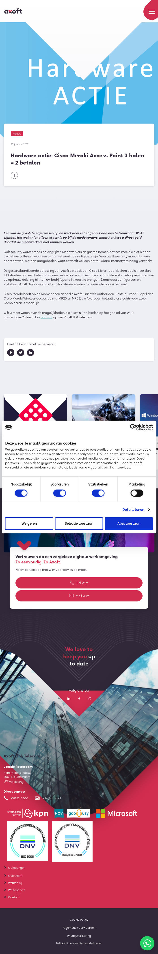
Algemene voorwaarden (79, 927)
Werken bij (15, 883)
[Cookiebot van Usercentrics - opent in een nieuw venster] (133, 427)
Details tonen (133, 509)
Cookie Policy (79, 919)
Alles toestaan (128, 523)
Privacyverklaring (79, 935)
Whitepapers (16, 890)
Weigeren (29, 523)
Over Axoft (15, 875)
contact (46, 319)
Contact (13, 897)
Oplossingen (16, 867)
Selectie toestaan (79, 523)
